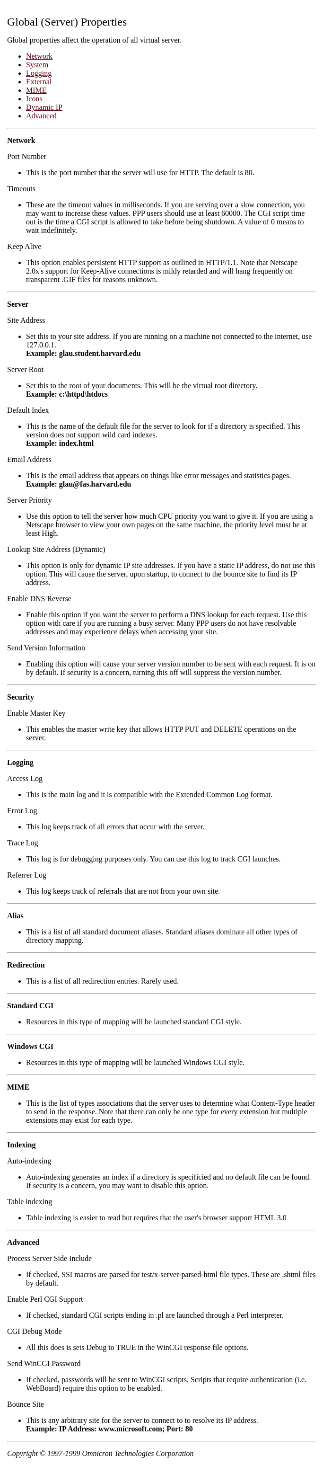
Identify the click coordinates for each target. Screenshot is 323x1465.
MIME (36, 90)
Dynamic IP (44, 107)
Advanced (41, 116)
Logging (39, 73)
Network (39, 56)
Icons (34, 99)
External (39, 82)
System (37, 65)
